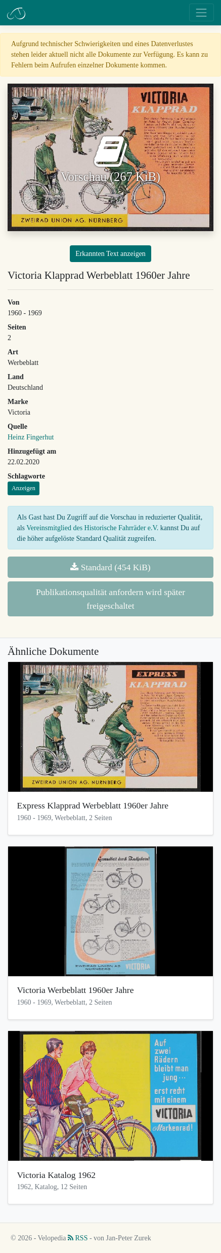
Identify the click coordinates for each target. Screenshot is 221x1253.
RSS (77, 1238)
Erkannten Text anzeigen (110, 253)
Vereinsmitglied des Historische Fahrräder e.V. (92, 528)
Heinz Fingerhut (31, 437)
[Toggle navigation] (201, 12)
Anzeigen (23, 488)
